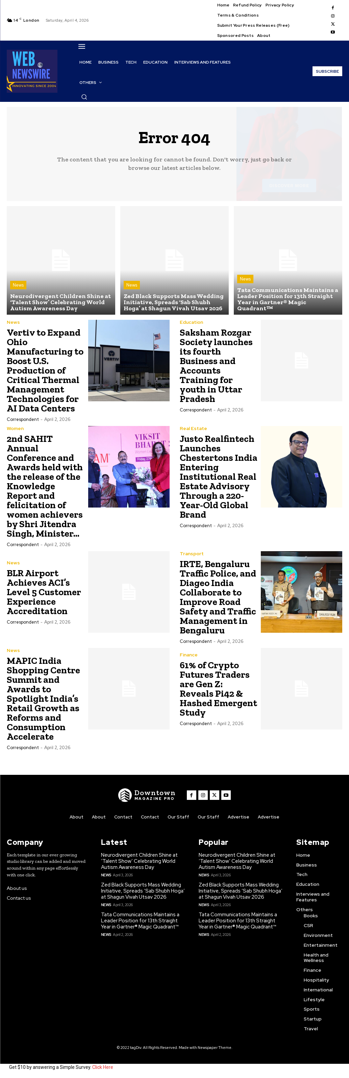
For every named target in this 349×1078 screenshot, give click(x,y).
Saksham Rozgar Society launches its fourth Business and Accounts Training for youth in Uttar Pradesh (216, 365)
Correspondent (23, 419)
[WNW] (147, 795)
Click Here (102, 1067)
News (18, 285)
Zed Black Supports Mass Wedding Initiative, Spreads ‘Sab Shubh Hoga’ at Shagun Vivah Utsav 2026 (143, 890)
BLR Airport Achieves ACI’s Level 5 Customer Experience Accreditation (44, 591)
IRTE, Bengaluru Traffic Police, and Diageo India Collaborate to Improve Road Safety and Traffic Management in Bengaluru (218, 597)
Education (191, 322)
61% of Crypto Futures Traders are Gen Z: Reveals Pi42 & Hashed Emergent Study (218, 688)
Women (15, 428)
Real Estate (193, 428)
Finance (189, 654)
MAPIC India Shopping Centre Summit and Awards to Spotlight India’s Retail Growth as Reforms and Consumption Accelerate (43, 698)
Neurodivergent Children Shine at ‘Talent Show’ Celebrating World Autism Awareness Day (139, 861)
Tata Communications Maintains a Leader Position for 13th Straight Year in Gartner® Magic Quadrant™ (140, 920)
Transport (192, 553)
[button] (84, 97)
